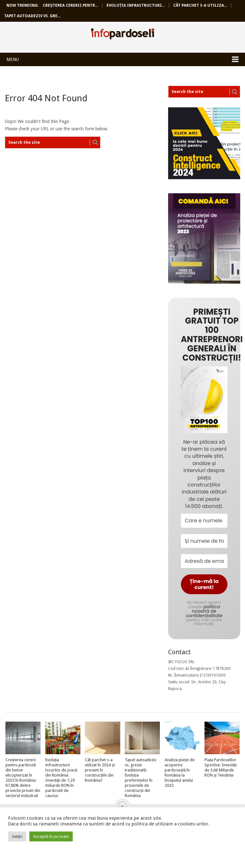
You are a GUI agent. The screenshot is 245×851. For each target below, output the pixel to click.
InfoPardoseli (122, 35)
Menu (12, 59)
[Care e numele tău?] (204, 520)
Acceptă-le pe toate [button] (51, 836)
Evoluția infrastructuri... (136, 5)
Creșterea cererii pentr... (70, 5)
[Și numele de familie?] (204, 541)
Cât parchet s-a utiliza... (200, 5)
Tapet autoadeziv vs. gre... (32, 16)
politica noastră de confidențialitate (204, 611)
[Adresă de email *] (204, 561)
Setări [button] (17, 836)
